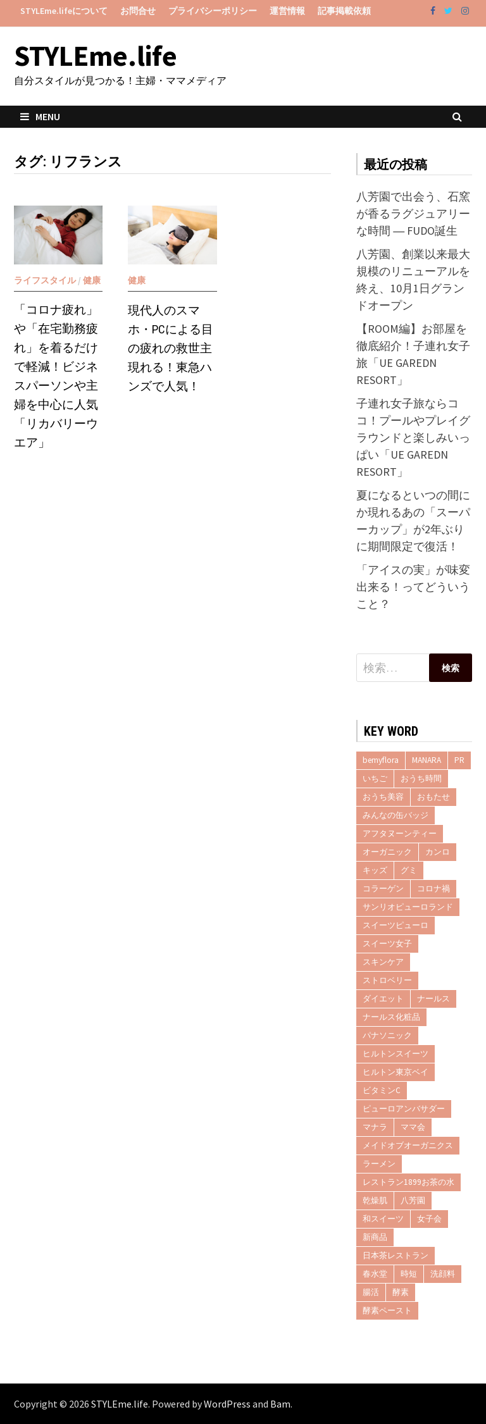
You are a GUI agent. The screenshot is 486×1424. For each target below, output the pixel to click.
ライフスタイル (45, 280)
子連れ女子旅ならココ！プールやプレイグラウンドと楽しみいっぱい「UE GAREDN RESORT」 (413, 437)
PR (459, 760)
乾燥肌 (375, 1200)
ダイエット (383, 998)
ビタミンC (382, 1090)
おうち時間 (421, 778)
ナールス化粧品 (391, 1017)
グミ (409, 870)
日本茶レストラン (395, 1255)
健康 (92, 280)
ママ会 (413, 1127)
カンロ (437, 851)
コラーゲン (383, 888)
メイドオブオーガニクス (408, 1145)
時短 (409, 1273)
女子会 (429, 1218)
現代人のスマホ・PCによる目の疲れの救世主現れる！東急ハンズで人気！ (170, 348)
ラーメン (379, 1163)
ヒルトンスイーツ (395, 1053)
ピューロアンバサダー (404, 1108)
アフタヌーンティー (400, 833)
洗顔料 (442, 1273)
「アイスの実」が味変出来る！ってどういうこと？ (413, 586)
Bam (280, 1403)
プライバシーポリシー (212, 10)
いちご (375, 778)
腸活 (371, 1292)
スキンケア (383, 962)
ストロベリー (387, 980)
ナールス (433, 998)
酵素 (400, 1292)
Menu (40, 116)
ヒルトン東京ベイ (395, 1072)
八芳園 (413, 1200)
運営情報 (287, 10)
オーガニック (387, 851)
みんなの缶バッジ (395, 815)
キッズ (375, 870)
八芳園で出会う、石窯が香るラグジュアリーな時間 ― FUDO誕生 (413, 213)
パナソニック (387, 1035)
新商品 (375, 1237)
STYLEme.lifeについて (64, 10)
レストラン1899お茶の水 (408, 1182)
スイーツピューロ (395, 925)
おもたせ (433, 796)
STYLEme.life (95, 55)
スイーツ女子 (387, 943)
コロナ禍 (433, 888)
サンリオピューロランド (408, 906)
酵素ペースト (387, 1310)
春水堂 (375, 1273)
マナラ (375, 1127)
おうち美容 (383, 796)
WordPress (227, 1403)
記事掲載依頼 (344, 10)
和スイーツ (383, 1218)
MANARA (426, 760)
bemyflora (381, 760)
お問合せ (138, 10)
